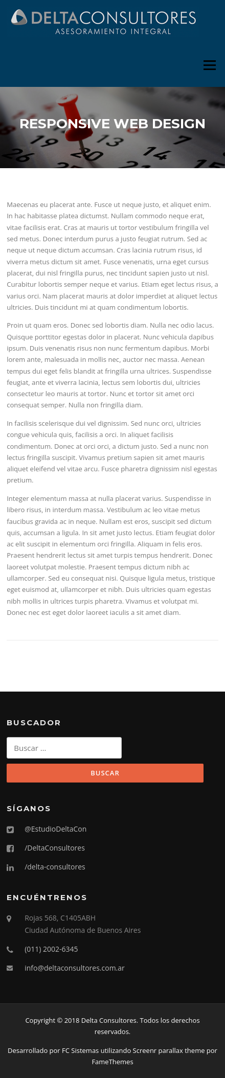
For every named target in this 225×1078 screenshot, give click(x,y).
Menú (209, 65)
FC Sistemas (80, 1050)
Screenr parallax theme (169, 1050)
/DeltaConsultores (55, 848)
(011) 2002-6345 (51, 949)
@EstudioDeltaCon (55, 829)
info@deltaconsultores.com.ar (75, 968)
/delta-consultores (55, 866)
